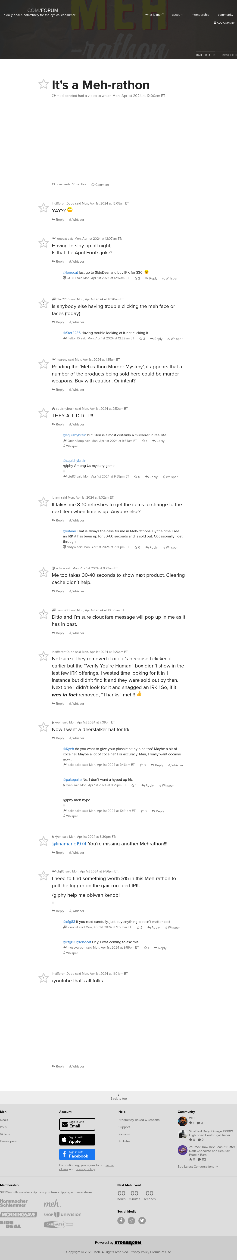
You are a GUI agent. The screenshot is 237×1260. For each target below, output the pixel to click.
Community (186, 1111)
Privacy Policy (139, 1251)
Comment (100, 184)
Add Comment (225, 23)
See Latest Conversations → (198, 1166)
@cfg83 (69, 921)
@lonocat (70, 272)
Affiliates (124, 1141)
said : (102, 203)
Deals (4, 1119)
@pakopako (72, 779)
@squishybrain (74, 435)
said (103, 278)
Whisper (76, 219)
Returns (124, 1134)
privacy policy (85, 1169)
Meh (3, 1111)
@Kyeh (68, 748)
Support (124, 1127)
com (33, 10)
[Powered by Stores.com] (118, 1244)
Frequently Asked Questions (139, 1119)
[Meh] (15, 7)
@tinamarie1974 (69, 843)
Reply (58, 219)
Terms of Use (161, 1251)
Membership (9, 1185)
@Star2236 (72, 332)
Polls (3, 1127)
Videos (5, 1134)
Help (121, 1111)
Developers (8, 1141)
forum (48, 10)
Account (65, 1111)
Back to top (118, 1098)
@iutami (69, 531)
